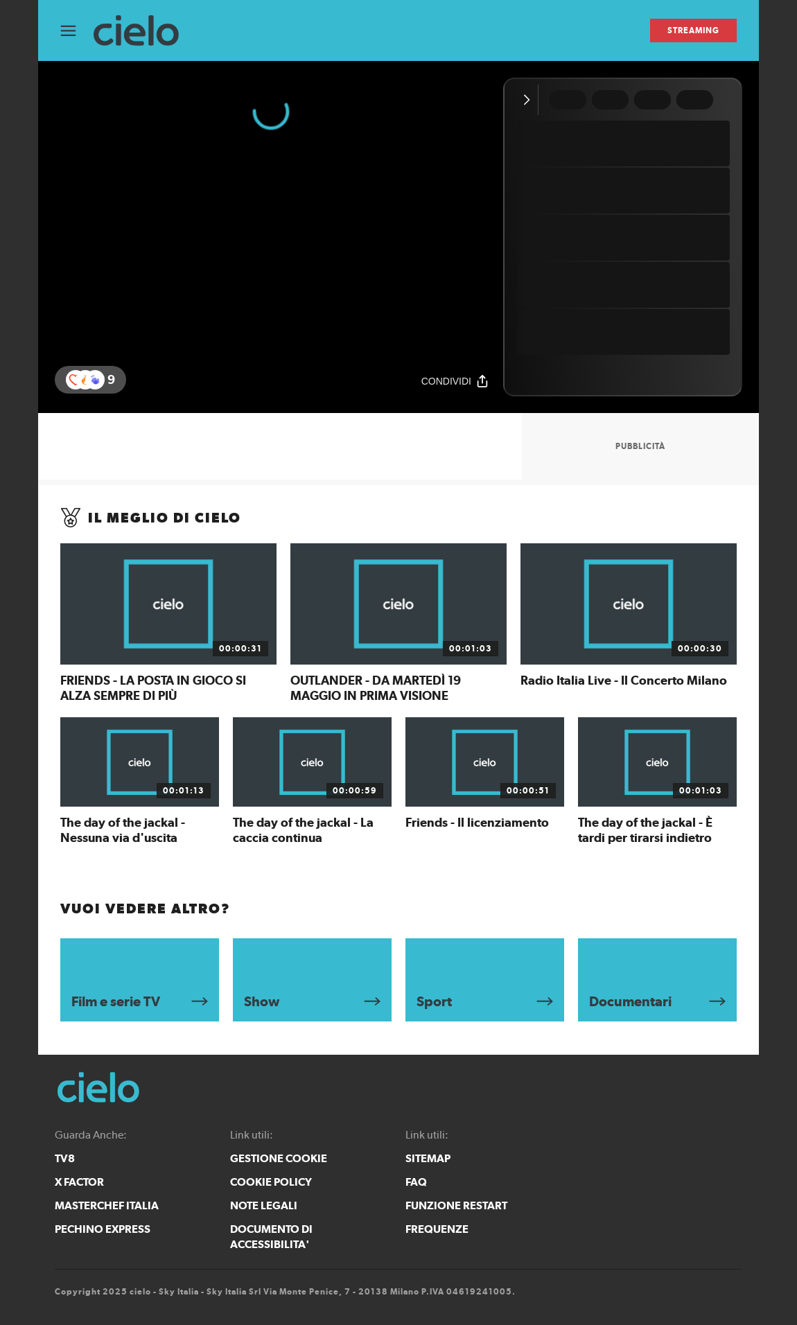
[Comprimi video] (529, 100)
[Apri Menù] (77, 31)
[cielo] (143, 30)
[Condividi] (455, 380)
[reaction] (95, 379)
